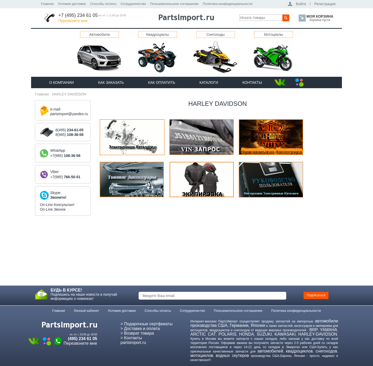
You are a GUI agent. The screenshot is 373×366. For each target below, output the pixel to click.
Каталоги (208, 82)
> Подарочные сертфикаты (146, 324)
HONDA (246, 334)
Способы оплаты (103, 4)
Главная (47, 4)
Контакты (252, 82)
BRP (314, 330)
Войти (301, 4)
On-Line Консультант (57, 205)
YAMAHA (328, 330)
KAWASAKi (285, 334)
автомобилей (270, 351)
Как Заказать (111, 82)
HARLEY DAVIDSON (69, 94)
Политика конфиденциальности (228, 4)
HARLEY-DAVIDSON (317, 334)
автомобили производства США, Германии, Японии (264, 323)
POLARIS (227, 334)
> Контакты (131, 338)
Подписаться (316, 295)
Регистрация (324, 4)
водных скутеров (232, 355)
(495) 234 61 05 (82, 338)
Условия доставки (72, 4)
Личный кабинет (86, 311)
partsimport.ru (133, 342)
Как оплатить (161, 82)
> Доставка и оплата (140, 328)
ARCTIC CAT (203, 334)
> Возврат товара (137, 333)
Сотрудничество (133, 4)
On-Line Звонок (53, 209)
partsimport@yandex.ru (69, 114)
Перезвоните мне (73, 21)
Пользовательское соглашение (174, 4)
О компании (61, 82)
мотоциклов (201, 355)
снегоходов (326, 351)
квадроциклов (299, 351)
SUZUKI (264, 334)
